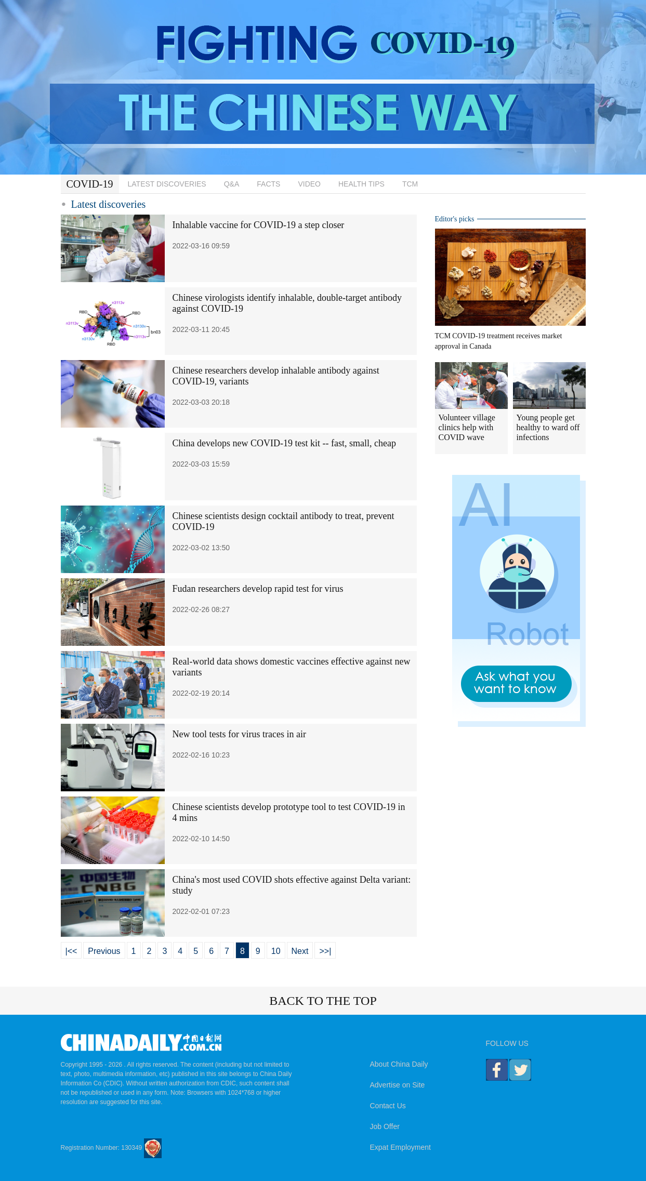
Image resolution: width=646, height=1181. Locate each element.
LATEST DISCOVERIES (167, 184)
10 (276, 951)
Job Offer (385, 1126)
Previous (104, 951)
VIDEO (309, 184)
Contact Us (388, 1106)
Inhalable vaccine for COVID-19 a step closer (259, 225)
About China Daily (399, 1064)
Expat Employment (400, 1147)
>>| (325, 951)
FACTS (268, 184)
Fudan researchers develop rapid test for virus (258, 588)
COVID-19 (90, 184)
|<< (71, 951)
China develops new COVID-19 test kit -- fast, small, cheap (284, 443)
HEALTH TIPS (361, 184)
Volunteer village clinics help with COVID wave (467, 427)
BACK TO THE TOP (323, 1000)
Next (300, 951)
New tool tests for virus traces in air (239, 734)
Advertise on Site (397, 1085)
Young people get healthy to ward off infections (548, 427)
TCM (410, 184)
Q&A (232, 184)
